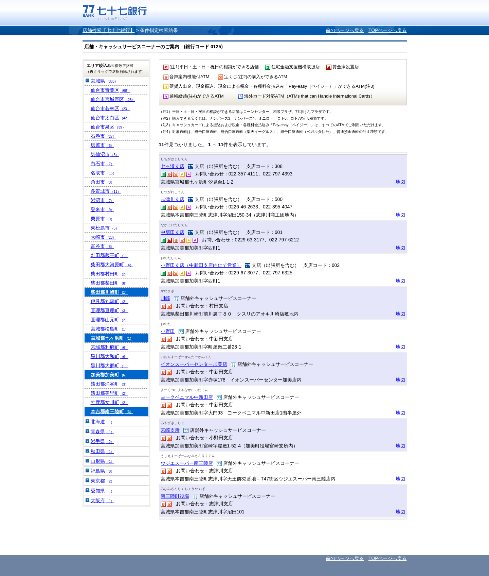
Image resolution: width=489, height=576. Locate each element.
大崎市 (103, 237)
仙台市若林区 (110, 108)
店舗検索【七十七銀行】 (109, 30)
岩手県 (102, 441)
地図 (400, 182)
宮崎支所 (170, 430)
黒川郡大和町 (110, 356)
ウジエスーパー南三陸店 (187, 463)
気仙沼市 (105, 154)
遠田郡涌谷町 (110, 384)
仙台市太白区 (110, 117)
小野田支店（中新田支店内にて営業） (201, 265)
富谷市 (102, 246)
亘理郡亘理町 (110, 310)
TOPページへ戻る (387, 30)
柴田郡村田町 (110, 273)
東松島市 (105, 228)
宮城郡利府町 (110, 347)
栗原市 (102, 218)
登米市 (102, 209)
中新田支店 (172, 232)
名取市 (103, 172)
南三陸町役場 (175, 496)
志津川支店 (172, 199)
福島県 (102, 471)
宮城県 (104, 81)
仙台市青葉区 (110, 90)
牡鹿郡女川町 (110, 402)
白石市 (102, 163)
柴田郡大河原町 (112, 264)
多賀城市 (106, 191)
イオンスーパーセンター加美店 (194, 364)
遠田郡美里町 (110, 393)
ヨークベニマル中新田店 (187, 397)
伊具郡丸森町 (110, 301)
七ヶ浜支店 (172, 166)
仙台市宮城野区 (113, 99)
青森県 (102, 431)
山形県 (102, 461)
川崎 (165, 298)
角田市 (102, 182)
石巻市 (103, 136)
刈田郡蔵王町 (110, 255)
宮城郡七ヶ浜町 (112, 338)
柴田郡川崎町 (110, 292)
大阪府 (102, 500)
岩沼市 (102, 200)
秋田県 (102, 451)
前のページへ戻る (345, 30)
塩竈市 (102, 145)
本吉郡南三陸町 (112, 411)
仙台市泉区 (108, 127)
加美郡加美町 (110, 374)
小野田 (168, 331)
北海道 (102, 421)
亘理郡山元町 (110, 319)
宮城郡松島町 (110, 329)
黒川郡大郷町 (110, 365)
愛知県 (102, 490)
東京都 (102, 481)
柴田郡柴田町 (110, 283)
